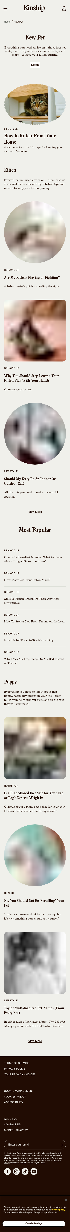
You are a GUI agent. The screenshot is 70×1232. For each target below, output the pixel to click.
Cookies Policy (15, 1096)
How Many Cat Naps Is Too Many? (27, 580)
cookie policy (58, 1209)
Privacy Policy (15, 1068)
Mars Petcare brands (47, 1153)
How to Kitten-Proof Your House (30, 139)
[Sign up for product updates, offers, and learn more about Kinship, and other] (62, 1145)
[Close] (66, 1200)
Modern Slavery (16, 1130)
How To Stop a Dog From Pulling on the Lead (34, 621)
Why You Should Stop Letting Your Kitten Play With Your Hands (31, 378)
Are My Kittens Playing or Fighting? (32, 278)
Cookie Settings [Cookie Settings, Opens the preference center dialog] (34, 1223)
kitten (35, 65)
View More (35, 512)
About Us (10, 1119)
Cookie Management (19, 1091)
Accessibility (14, 1102)
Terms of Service (16, 1063)
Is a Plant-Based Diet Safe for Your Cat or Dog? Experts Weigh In (33, 795)
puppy (10, 682)
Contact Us (12, 1124)
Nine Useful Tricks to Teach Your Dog (28, 640)
